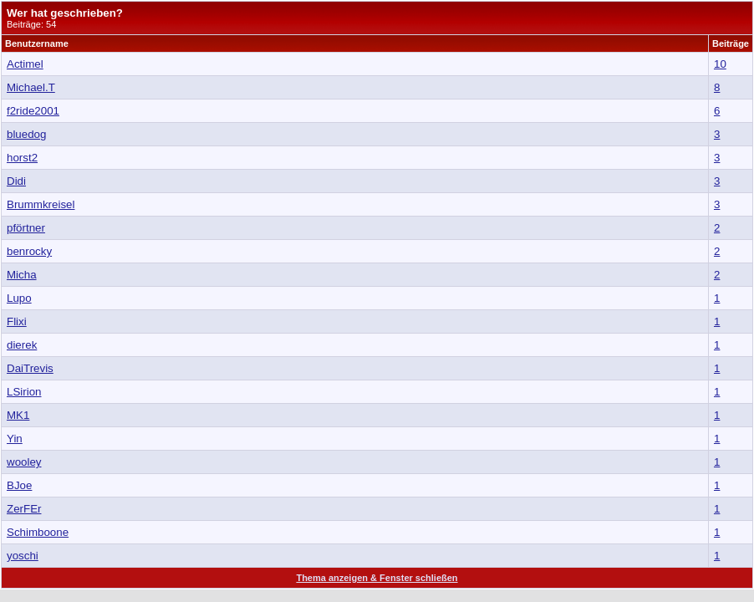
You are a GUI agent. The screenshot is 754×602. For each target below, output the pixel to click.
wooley (24, 462)
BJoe (19, 485)
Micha (22, 274)
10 (720, 64)
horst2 (22, 157)
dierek (22, 345)
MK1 (18, 415)
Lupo (19, 298)
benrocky (29, 251)
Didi (16, 181)
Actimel (25, 64)
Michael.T (31, 87)
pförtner (26, 228)
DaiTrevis (30, 368)
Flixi (17, 321)
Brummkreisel (40, 204)
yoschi (22, 555)
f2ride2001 (33, 111)
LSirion (24, 391)
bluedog (26, 134)
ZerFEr (24, 509)
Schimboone (38, 532)
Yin (15, 438)
